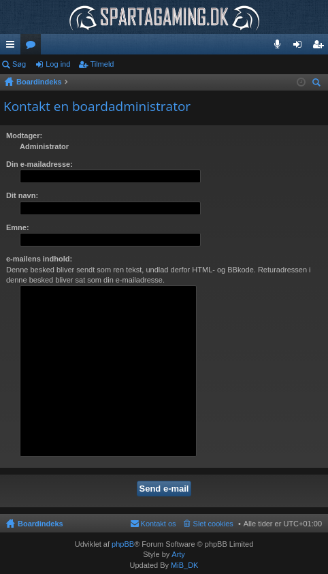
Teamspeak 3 (280, 46)
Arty (178, 554)
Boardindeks (40, 524)
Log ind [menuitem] (300, 46)
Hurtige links (12, 46)
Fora (33, 46)
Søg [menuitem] (318, 84)
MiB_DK (183, 565)
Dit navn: (22, 195)
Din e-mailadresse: (39, 164)
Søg (19, 64)
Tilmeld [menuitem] (322, 46)
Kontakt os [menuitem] (158, 524)
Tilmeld (102, 64)
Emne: (17, 227)
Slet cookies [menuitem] (213, 524)
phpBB (123, 544)
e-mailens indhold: (39, 259)
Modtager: (24, 135)
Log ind (58, 64)
